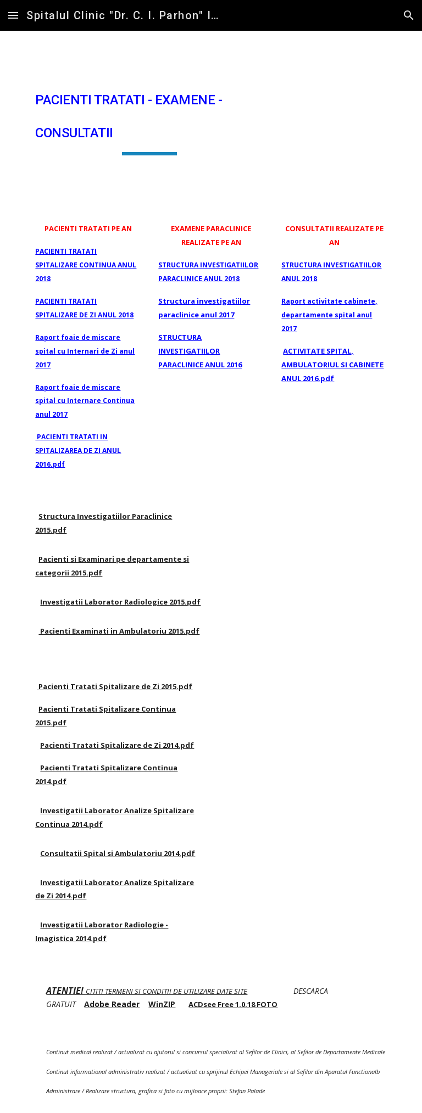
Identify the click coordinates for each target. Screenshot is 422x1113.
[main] (149, 117)
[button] (13, 15)
